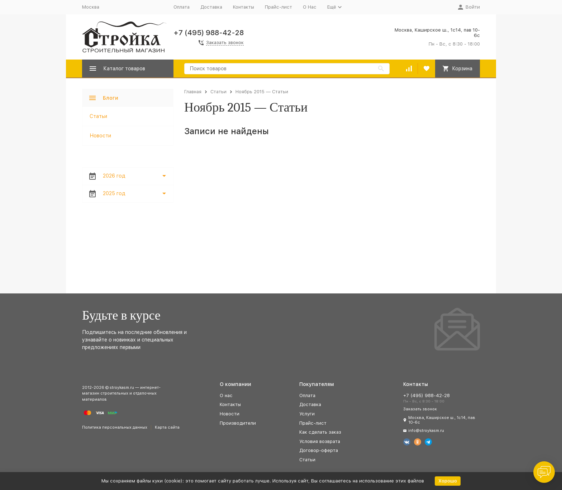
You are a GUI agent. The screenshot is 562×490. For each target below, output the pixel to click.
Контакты (243, 7)
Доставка (211, 7)
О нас (226, 395)
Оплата (181, 7)
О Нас (309, 7)
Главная (192, 91)
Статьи (218, 91)
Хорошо (447, 481)
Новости (100, 135)
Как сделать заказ (320, 432)
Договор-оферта (318, 450)
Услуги (307, 413)
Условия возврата (319, 441)
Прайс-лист (278, 7)
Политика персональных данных (114, 427)
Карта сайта (167, 427)
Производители (238, 423)
